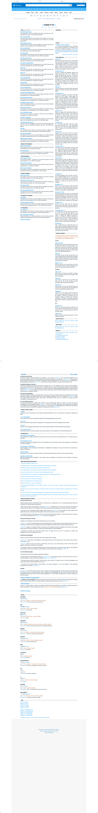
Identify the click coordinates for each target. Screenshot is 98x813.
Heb (56, 27)
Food (66, 320)
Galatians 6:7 (26, 389)
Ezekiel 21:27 (65, 581)
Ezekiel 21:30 (58, 271)
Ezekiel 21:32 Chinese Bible (26, 712)
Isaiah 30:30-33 (58, 158)
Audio (42, 27)
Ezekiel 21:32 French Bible (26, 714)
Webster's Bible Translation (26, 138)
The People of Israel (25, 429)
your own (73, 50)
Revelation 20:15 (37, 382)
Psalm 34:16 (24, 543)
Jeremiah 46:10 (58, 174)
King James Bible (24, 53)
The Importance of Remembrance (27, 446)
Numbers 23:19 (58, 305)
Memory (72, 320)
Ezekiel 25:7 (63, 587)
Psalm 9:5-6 (71, 396)
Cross (46, 27)
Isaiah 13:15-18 (58, 110)
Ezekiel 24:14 (46, 556)
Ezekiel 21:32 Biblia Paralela (26, 711)
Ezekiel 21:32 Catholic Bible (26, 715)
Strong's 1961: (23, 602)
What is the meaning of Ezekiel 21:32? (29, 463)
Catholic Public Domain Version (27, 180)
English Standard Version (25, 43)
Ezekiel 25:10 (58, 284)
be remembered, (64, 51)
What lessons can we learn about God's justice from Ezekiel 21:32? (35, 467)
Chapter (75, 374)
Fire (63, 320)
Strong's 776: (23, 649)
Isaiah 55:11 (42, 404)
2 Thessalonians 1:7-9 (60, 210)
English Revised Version (25, 107)
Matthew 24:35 (58, 313)
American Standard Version (26, 97)
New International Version (26, 32)
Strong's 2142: (23, 665)
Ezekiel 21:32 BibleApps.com (26, 709)
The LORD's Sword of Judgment (62, 44)
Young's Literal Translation (26, 163)
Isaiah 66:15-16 (66, 379)
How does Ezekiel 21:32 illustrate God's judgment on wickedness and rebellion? (38, 465)
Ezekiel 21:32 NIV (24, 702)
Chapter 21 (21, 18)
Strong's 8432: (23, 641)
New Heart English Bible (25, 133)
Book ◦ (72, 374)
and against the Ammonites (62, 339)
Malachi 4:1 (57, 253)
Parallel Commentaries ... (25, 591)
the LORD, (73, 51)
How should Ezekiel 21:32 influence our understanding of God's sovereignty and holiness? (41, 474)
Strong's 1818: (23, 625)
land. (77, 50)
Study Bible (23, 374)
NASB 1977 (22, 72)
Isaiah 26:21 (23, 527)
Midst (76, 320)
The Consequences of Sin (26, 441)
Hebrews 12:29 (38, 515)
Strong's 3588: (23, 673)
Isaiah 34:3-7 (58, 278)
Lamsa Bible (23, 197)
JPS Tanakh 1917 (24, 209)
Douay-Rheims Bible (24, 175)
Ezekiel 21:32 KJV (24, 707)
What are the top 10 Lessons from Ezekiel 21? (32, 483)
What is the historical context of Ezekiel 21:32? (31, 476)
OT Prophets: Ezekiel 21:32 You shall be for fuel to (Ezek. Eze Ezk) (34, 717)
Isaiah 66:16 (57, 87)
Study (49, 27)
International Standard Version (26, 122)
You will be (75, 49)
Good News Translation (25, 117)
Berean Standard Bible (25, 48)
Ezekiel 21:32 (23, 570)
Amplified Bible (23, 82)
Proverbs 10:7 (24, 540)
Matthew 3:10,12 (58, 263)
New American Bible (24, 185)
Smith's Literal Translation (25, 168)
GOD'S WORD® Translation (26, 112)
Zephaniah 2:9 (58, 291)
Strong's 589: (23, 681)
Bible (15, 18)
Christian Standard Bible (25, 87)
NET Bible (22, 128)
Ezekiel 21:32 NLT (24, 703)
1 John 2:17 (65, 548)
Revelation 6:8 (58, 223)
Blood (56, 320)
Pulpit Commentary (25, 583)
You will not (57, 51)
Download (75, 54)
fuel (56, 50)
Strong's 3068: (23, 689)
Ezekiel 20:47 (46, 506)
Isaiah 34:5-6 (58, 59)
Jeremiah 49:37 (58, 122)
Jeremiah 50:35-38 (59, 71)
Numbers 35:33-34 (30, 388)
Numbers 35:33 (24, 523)
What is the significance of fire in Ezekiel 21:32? (31, 481)
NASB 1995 (22, 68)
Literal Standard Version (25, 158)
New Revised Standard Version (27, 190)
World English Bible (24, 150)
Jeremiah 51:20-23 (59, 146)
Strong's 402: (23, 609)
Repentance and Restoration (26, 456)
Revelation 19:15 (58, 184)
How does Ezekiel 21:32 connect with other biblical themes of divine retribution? (38, 470)
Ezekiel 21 (57, 377)
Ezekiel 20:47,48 (58, 243)
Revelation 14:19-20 (59, 192)
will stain (69, 50)
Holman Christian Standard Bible (27, 92)
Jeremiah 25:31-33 (59, 93)
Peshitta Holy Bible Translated (27, 202)
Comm (52, 27)
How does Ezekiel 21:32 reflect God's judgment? (31, 478)
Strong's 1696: (23, 697)
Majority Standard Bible (25, 145)
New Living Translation (25, 36)
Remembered (58, 322)
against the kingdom (60, 338)
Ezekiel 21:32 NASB (24, 706)
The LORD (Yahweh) (25, 417)
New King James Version (25, 58)
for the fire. (59, 50)
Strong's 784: (23, 617)
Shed (62, 322)
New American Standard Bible (26, 63)
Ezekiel (17, 18)
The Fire (23, 425)
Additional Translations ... (25, 219)
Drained (60, 320)
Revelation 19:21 (58, 202)
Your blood (64, 50)
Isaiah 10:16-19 (58, 131)
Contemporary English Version (27, 102)
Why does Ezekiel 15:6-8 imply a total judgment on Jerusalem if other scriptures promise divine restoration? (45, 492)
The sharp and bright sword (62, 335)
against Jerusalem (60, 336)
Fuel (69, 320)
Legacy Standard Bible (25, 77)
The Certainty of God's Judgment (27, 435)
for (69, 51)
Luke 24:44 (56, 407)
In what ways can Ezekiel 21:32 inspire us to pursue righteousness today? (37, 472)
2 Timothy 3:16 (35, 565)
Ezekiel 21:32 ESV (24, 704)
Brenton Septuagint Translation (27, 214)
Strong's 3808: (23, 657)
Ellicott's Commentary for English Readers (30, 577)
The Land (23, 421)
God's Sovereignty (24, 452)
